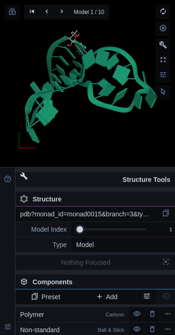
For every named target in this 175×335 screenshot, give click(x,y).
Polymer (72, 314)
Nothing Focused (86, 262)
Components (95, 283)
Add (107, 297)
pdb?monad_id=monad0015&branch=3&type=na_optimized (88, 214)
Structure (41, 199)
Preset (45, 297)
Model (85, 244)
